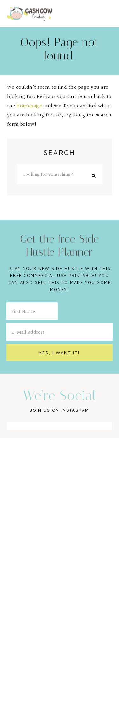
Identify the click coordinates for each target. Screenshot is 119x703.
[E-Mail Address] (59, 332)
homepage (29, 106)
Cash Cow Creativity (30, 13)
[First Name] (32, 311)
